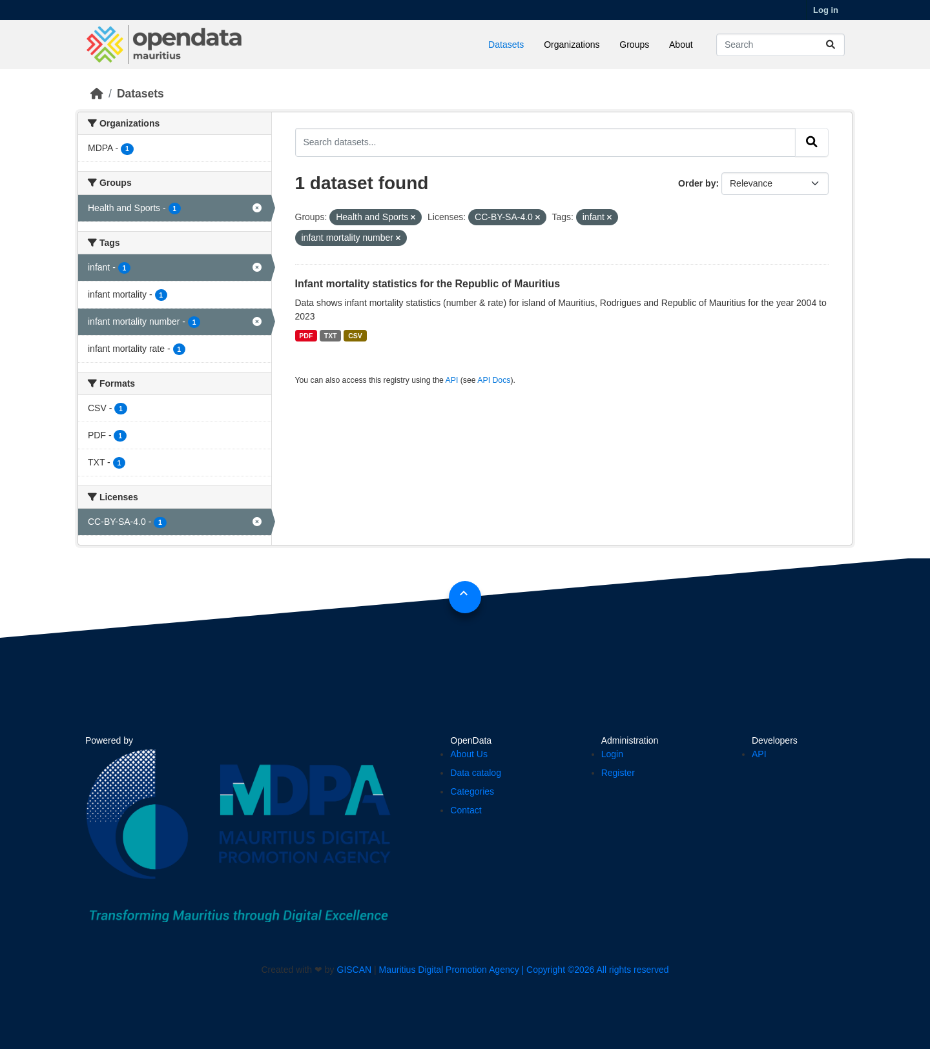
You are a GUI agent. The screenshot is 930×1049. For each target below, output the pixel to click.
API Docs (493, 380)
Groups (634, 44)
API (452, 380)
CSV (355, 336)
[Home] (96, 93)
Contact (465, 810)
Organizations (571, 44)
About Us (469, 754)
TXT (330, 336)
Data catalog (475, 773)
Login (612, 754)
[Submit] (830, 45)
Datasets (506, 44)
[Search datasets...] (780, 45)
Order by (697, 183)
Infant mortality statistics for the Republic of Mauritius (428, 283)
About (681, 44)
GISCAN (354, 969)
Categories (472, 791)
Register (618, 773)
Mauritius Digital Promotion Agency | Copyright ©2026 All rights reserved (524, 969)
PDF (306, 336)
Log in (825, 10)
